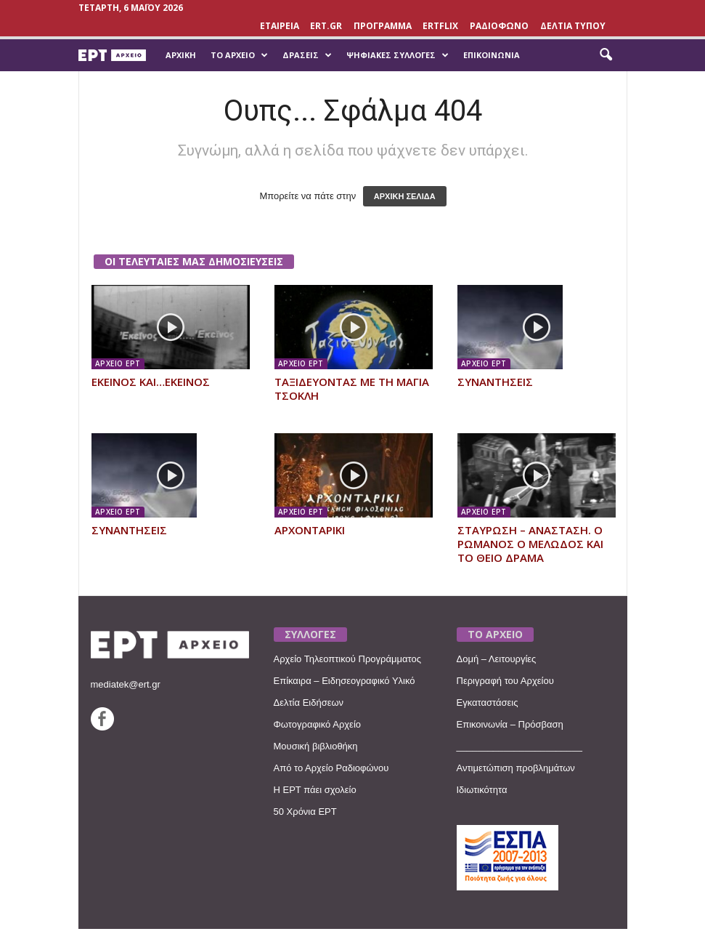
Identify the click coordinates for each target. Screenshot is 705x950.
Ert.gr (326, 26)
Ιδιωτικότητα (482, 789)
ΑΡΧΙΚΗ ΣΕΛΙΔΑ (405, 196)
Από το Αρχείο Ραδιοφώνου (331, 767)
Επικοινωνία (491, 54)
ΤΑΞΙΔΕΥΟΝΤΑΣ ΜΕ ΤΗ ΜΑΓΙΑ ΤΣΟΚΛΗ (351, 388)
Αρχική (181, 54)
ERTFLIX (440, 26)
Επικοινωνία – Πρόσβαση (510, 724)
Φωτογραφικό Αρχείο (318, 724)
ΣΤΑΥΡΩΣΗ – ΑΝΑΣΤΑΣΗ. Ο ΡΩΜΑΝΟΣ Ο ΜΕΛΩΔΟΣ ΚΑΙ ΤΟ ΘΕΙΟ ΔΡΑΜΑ (530, 544)
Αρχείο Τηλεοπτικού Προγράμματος (347, 658)
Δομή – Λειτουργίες (497, 658)
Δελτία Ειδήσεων (309, 702)
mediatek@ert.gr (125, 684)
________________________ (520, 746)
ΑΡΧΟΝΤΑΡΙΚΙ (309, 530)
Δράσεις (307, 55)
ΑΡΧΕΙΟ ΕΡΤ (118, 363)
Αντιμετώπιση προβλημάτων (516, 767)
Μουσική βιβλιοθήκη (316, 746)
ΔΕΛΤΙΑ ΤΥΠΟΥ (573, 26)
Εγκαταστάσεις (487, 702)
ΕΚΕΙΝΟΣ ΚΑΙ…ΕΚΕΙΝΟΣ (150, 381)
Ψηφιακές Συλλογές (397, 55)
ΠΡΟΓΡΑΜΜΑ (383, 26)
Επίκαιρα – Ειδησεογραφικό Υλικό (344, 680)
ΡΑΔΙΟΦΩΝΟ (499, 26)
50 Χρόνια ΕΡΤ (305, 811)
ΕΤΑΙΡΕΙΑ (279, 26)
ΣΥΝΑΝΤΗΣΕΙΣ (495, 381)
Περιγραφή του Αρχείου (505, 680)
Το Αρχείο (239, 55)
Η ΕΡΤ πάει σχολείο (315, 789)
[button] (606, 55)
